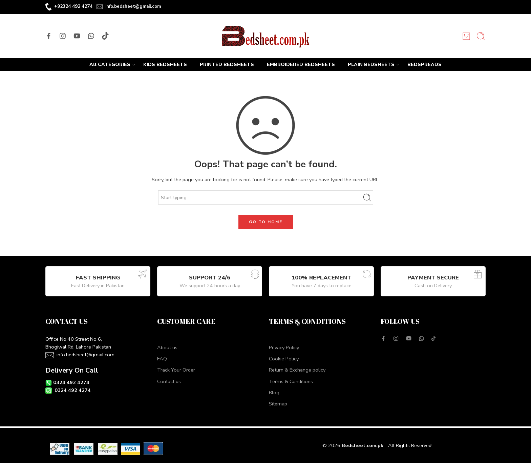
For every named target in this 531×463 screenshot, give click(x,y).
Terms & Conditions (291, 381)
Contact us (169, 381)
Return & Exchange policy (297, 369)
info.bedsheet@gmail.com (133, 6)
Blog (274, 392)
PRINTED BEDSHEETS (227, 64)
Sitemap (278, 403)
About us (167, 347)
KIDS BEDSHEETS (165, 64)
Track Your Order (176, 369)
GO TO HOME (265, 222)
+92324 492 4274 (73, 6)
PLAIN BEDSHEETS (371, 64)
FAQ (162, 358)
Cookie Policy (284, 358)
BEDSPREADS (424, 64)
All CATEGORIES (109, 64)
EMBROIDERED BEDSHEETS (301, 64)
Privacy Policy (284, 347)
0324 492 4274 (71, 382)
